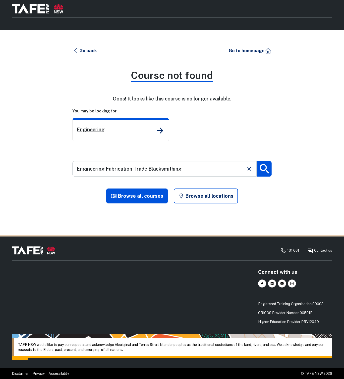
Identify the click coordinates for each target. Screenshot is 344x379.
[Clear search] (249, 169)
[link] (120, 129)
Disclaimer (20, 374)
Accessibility (59, 374)
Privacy (39, 374)
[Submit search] (264, 169)
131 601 (289, 250)
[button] (84, 50)
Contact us (319, 250)
